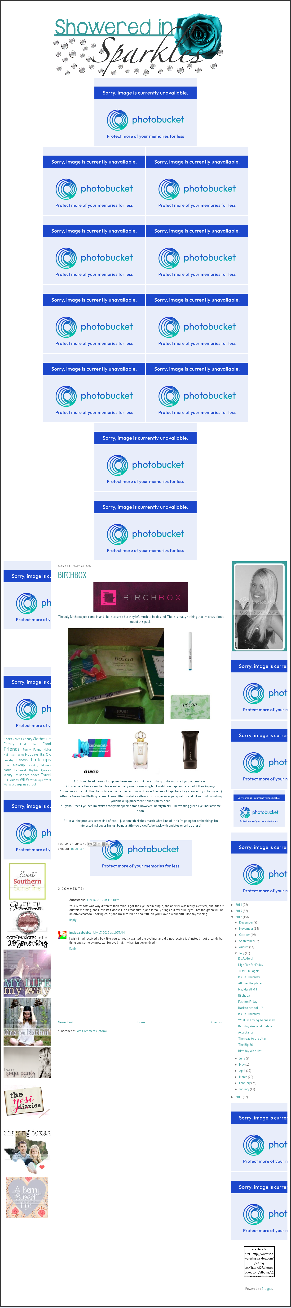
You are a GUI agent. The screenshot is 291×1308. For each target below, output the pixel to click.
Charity (27, 739)
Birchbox (244, 996)
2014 (239, 905)
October (245, 935)
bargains (20, 784)
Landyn (22, 760)
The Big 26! (246, 1045)
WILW (24, 779)
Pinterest (20, 770)
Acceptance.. (246, 1032)
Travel (46, 774)
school (31, 784)
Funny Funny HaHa (37, 750)
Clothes (39, 738)
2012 (239, 917)
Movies (46, 765)
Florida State (28, 744)
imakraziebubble (80, 933)
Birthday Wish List (249, 1051)
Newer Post (65, 1022)
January (244, 1089)
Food (47, 743)
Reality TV (11, 775)
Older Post (217, 1022)
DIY (48, 739)
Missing (33, 765)
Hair (6, 755)
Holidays (32, 754)
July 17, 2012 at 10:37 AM (109, 933)
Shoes (35, 775)
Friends (12, 749)
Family (9, 743)
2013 (239, 911)
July (242, 953)
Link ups (41, 759)
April (242, 1071)
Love (6, 765)
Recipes (24, 775)
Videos (14, 780)
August (244, 947)
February (245, 1083)
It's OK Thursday (249, 977)
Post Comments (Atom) (91, 1031)
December (246, 922)
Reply (72, 920)
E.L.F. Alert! (245, 959)
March (243, 1077)
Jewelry (8, 760)
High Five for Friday (250, 965)
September (246, 941)
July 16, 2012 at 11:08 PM (103, 900)
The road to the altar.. (252, 1039)
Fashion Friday (247, 1002)
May (242, 1065)
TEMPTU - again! (249, 971)
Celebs (17, 739)
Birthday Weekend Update (255, 1026)
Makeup (19, 765)
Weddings (36, 780)
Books (8, 739)
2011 (239, 1097)
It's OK (45, 754)
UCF (6, 780)
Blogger (267, 1289)
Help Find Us (17, 754)
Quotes (46, 770)
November (246, 929)
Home (141, 1022)
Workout (9, 784)
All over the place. (250, 983)
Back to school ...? (250, 1008)
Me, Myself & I (247, 989)
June (242, 1058)
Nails (8, 769)
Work (47, 780)
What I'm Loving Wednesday (256, 1020)
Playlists (34, 770)
